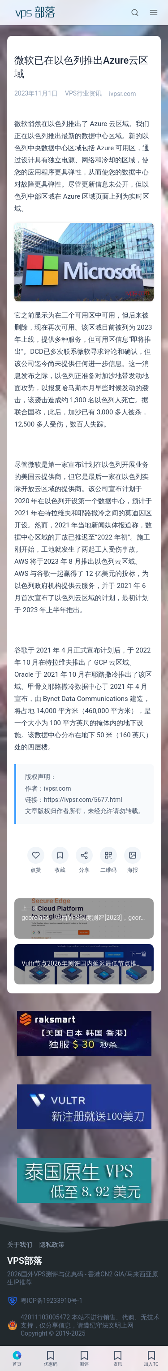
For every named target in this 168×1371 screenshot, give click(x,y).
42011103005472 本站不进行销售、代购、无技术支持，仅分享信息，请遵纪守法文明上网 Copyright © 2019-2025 (83, 1325)
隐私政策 (52, 1244)
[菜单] (153, 12)
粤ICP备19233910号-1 (44, 1301)
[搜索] (135, 12)
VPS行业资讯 (83, 93)
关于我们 (19, 1244)
